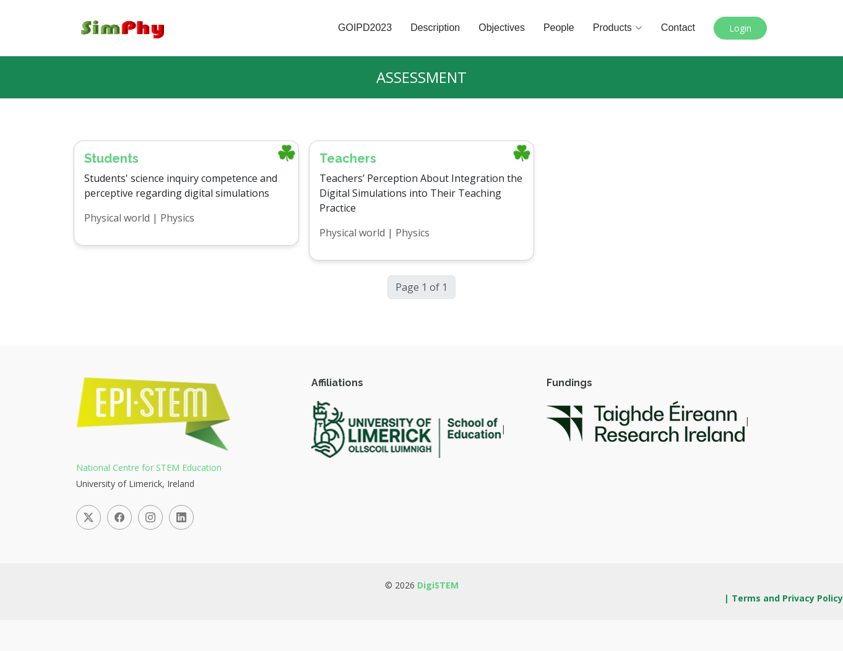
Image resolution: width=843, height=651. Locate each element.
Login (740, 28)
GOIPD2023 (365, 27)
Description (435, 27)
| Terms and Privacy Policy (783, 598)
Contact (678, 27)
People (558, 27)
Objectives (501, 27)
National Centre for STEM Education (149, 467)
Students (111, 158)
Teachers (347, 158)
